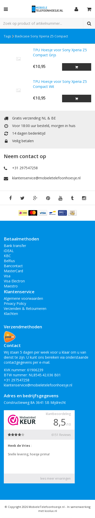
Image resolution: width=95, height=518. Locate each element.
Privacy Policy (15, 303)
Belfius (9, 260)
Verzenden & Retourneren (25, 308)
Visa (7, 276)
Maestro (11, 286)
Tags (7, 36)
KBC (7, 255)
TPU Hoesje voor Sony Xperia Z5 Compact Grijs (60, 52)
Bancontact (13, 265)
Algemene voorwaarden (23, 298)
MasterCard (13, 270)
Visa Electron (14, 281)
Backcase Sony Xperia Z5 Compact (41, 36)
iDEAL (9, 250)
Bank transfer (15, 245)
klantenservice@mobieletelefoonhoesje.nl (46, 178)
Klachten (11, 313)
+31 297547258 (25, 167)
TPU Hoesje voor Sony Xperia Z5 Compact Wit (60, 84)
